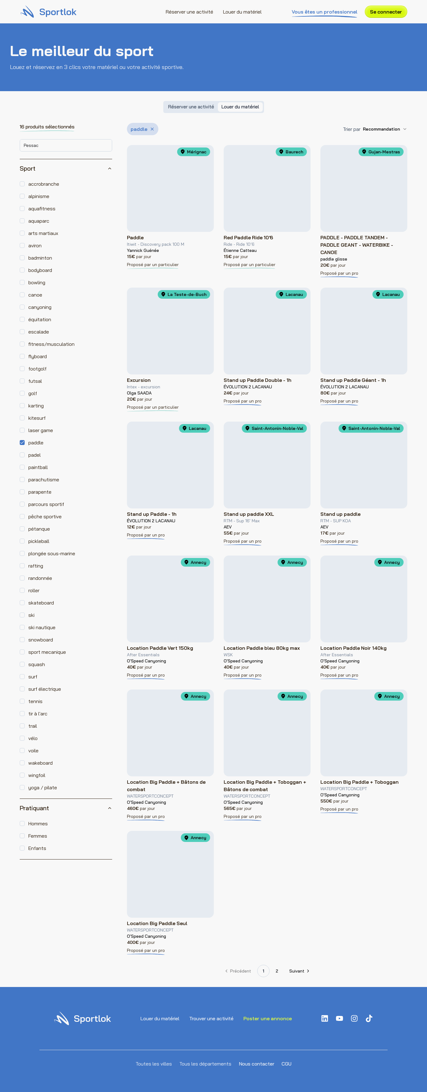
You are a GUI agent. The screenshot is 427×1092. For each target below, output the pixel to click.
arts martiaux (43, 233)
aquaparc (38, 221)
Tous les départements (205, 1064)
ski (31, 615)
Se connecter (386, 12)
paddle (35, 442)
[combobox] (66, 145)
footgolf (37, 369)
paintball (38, 467)
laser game (40, 430)
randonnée (40, 578)
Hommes (38, 823)
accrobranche (43, 184)
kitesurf (37, 418)
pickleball (38, 541)
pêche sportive (45, 516)
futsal (35, 381)
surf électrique (44, 689)
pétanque (39, 529)
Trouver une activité (211, 1018)
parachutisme (43, 479)
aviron (35, 245)
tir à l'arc (37, 713)
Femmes (37, 836)
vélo (33, 738)
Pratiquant (66, 808)
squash (36, 664)
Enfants (37, 848)
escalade (38, 332)
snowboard (40, 640)
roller (33, 590)
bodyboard (40, 270)
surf (32, 676)
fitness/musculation (51, 344)
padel (34, 455)
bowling (36, 282)
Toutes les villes (154, 1064)
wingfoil (36, 775)
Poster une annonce (267, 1018)
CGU (286, 1064)
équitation (39, 319)
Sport (66, 168)
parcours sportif (46, 504)
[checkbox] (22, 183)
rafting (35, 566)
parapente (39, 492)
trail (32, 726)
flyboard (37, 356)
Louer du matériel (242, 12)
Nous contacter (256, 1064)
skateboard (41, 603)
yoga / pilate (42, 787)
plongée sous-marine (51, 553)
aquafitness (41, 208)
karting (36, 405)
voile (33, 750)
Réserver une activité (189, 12)
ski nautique (41, 627)
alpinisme (38, 196)
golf (32, 393)
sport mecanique (47, 652)
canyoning (39, 307)
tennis (35, 701)
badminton (40, 258)
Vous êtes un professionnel (324, 12)
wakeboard (40, 763)
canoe (35, 295)
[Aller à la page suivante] (299, 971)
